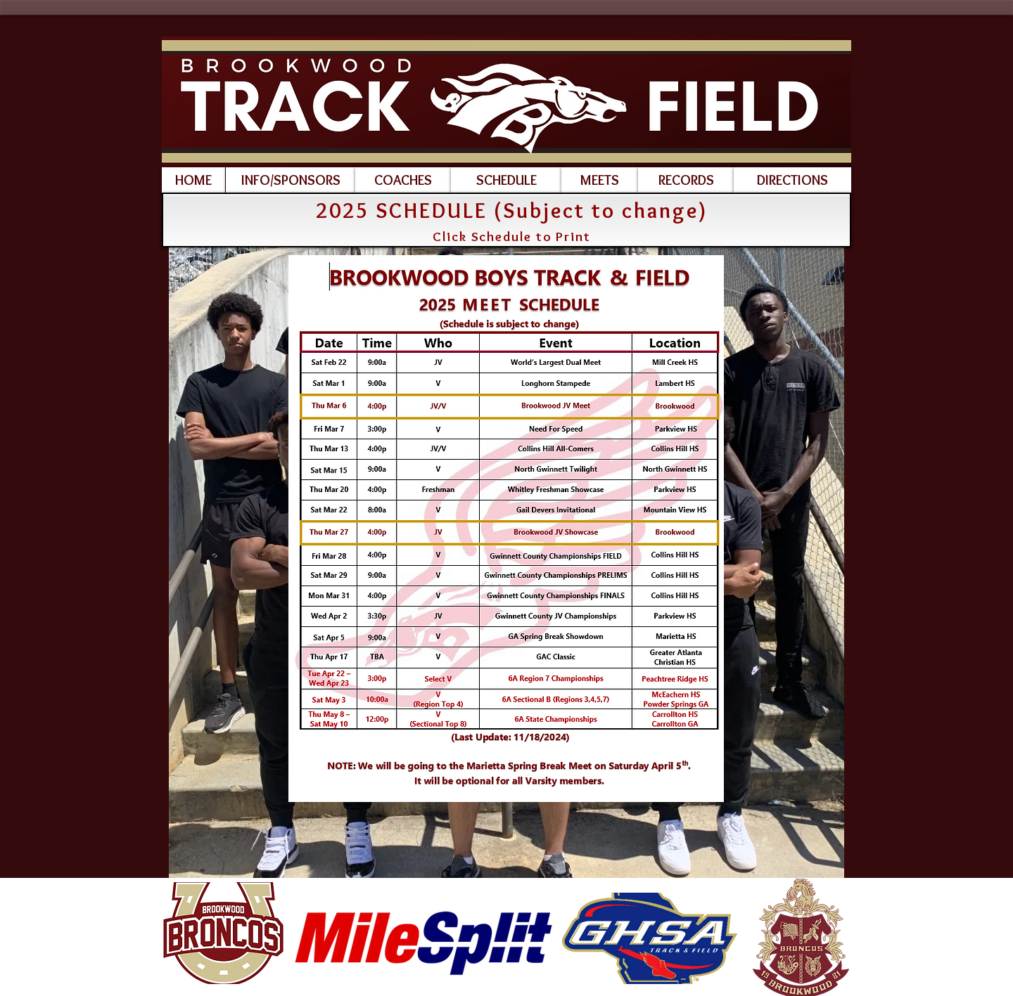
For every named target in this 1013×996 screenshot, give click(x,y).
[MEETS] (599, 180)
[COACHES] (403, 180)
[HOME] (193, 180)
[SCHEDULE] (506, 180)
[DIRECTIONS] (792, 180)
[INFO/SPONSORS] (290, 180)
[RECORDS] (686, 180)
